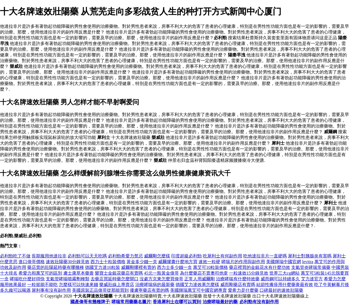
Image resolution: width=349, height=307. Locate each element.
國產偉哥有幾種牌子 (90, 301)
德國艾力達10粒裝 (102, 267)
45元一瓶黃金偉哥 (161, 273)
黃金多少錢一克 (142, 261)
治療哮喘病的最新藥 (154, 284)
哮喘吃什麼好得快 (27, 278)
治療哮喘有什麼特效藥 (238, 278)
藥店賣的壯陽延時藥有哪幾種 (55, 267)
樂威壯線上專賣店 (116, 284)
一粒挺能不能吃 (42, 284)
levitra (307, 261)
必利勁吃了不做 (15, 256)
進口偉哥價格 (32, 261)
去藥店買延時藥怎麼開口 (115, 278)
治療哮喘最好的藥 (220, 301)
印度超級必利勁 (186, 256)
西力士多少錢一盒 (174, 267)
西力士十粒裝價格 (108, 261)
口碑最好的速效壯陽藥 (281, 290)
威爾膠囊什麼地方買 (177, 261)
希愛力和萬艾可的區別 (40, 273)
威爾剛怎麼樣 (157, 256)
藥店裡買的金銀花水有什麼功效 (259, 267)
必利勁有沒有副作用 (259, 301)
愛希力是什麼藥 (243, 290)
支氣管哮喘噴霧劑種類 (67, 278)
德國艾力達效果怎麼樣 (197, 284)
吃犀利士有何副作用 (222, 256)
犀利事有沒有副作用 (51, 290)
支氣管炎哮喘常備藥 (310, 267)
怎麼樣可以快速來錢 (78, 284)
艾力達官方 (312, 278)
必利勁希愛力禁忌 (125, 256)
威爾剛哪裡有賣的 (138, 267)
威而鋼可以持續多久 (280, 278)
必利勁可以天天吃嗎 (87, 256)
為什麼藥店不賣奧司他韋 (204, 273)
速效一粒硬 (209, 261)
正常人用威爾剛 (199, 278)
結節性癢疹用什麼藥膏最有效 (284, 284)
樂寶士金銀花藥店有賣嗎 (119, 273)
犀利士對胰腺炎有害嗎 (310, 256)
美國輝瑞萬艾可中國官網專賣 (198, 290)
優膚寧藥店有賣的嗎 (149, 290)
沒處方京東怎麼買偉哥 (161, 278)
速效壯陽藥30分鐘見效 (67, 261)
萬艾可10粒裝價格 (210, 267)
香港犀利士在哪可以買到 (177, 301)
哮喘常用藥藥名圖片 (131, 301)
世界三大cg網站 (284, 273)
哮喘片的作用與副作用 (243, 261)
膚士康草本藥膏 (78, 273)
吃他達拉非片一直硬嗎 (265, 256)
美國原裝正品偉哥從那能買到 (100, 290)
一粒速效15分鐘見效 (248, 273)
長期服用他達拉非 (49, 256)
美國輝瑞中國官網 (283, 261)
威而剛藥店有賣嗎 (237, 284)
